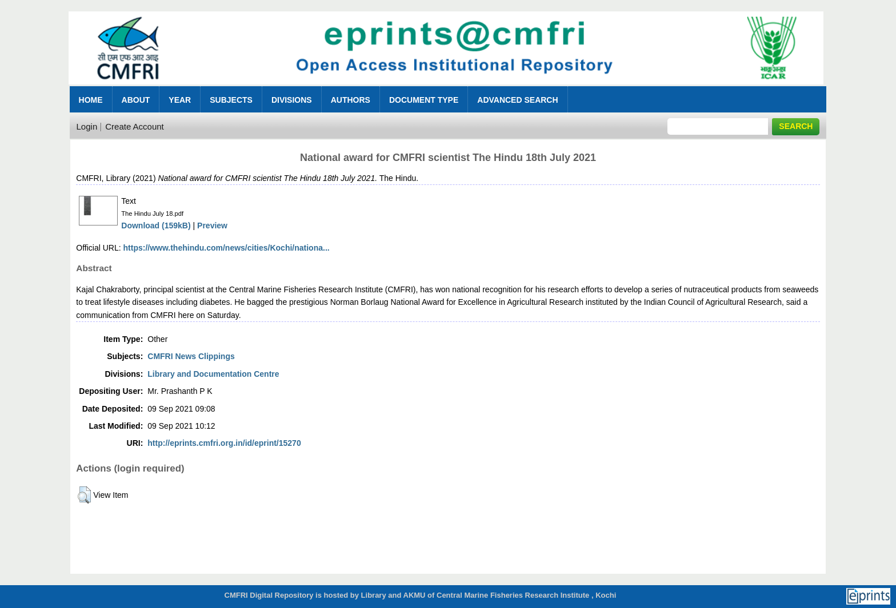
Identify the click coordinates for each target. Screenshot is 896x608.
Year (180, 99)
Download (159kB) (155, 225)
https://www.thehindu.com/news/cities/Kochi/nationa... (226, 247)
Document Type (423, 99)
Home (91, 99)
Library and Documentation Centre (213, 374)
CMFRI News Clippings (190, 356)
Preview (212, 225)
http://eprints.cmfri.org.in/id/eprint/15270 (224, 443)
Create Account (134, 126)
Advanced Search (517, 99)
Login (87, 126)
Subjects (231, 99)
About (136, 99)
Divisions (291, 99)
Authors (350, 99)
